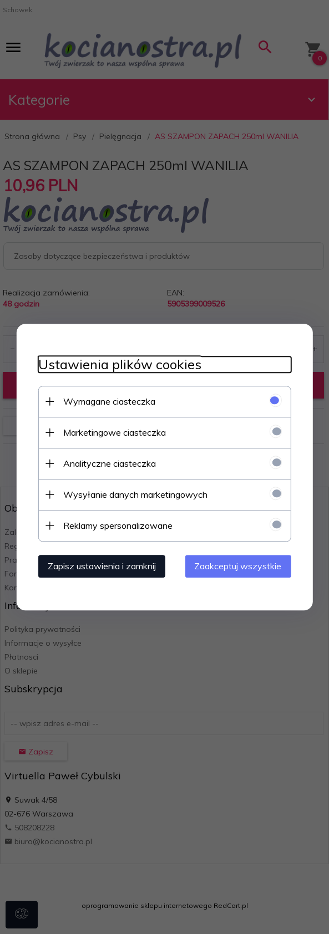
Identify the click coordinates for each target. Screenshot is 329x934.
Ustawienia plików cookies (118, 364)
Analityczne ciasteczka (108, 463)
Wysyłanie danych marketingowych (134, 494)
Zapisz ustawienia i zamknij (101, 565)
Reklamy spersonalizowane (116, 525)
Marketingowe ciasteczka (113, 432)
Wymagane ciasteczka (108, 401)
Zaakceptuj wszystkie (239, 565)
